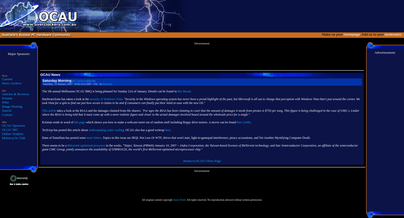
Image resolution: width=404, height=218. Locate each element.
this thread (184, 91)
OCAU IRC (10, 130)
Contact (7, 115)
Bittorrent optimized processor (86, 145)
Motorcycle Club (14, 138)
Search (6, 110)
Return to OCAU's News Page (202, 161)
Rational (107, 84)
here (167, 130)
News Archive (12, 83)
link (92, 80)
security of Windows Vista (106, 99)
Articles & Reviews (15, 94)
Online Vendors (12, 134)
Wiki (5, 102)
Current (7, 79)
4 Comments (80, 80)
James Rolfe (179, 199)
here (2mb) (243, 122)
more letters (94, 138)
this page (79, 122)
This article (49, 110)
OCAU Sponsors (13, 125)
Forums (7, 98)
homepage (352, 34)
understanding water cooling (106, 130)
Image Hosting (12, 106)
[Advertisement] (202, 56)
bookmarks (394, 34)
